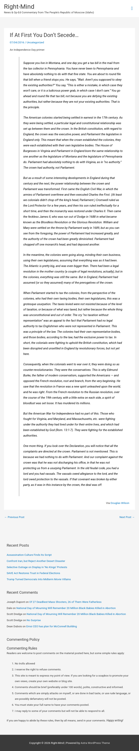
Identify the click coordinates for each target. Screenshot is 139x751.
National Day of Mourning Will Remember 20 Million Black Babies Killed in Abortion (66, 608)
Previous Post (14, 517)
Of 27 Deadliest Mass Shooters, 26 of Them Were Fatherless (65, 601)
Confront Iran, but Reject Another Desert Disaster (36, 561)
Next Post (127, 517)
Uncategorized (35, 42)
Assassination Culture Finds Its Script (29, 554)
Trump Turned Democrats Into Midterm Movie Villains (39, 579)
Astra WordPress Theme (95, 742)
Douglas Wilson (119, 503)
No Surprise (34, 620)
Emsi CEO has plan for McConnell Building (51, 626)
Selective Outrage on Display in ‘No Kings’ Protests (37, 567)
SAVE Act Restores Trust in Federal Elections (33, 573)
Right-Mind (19, 6)
